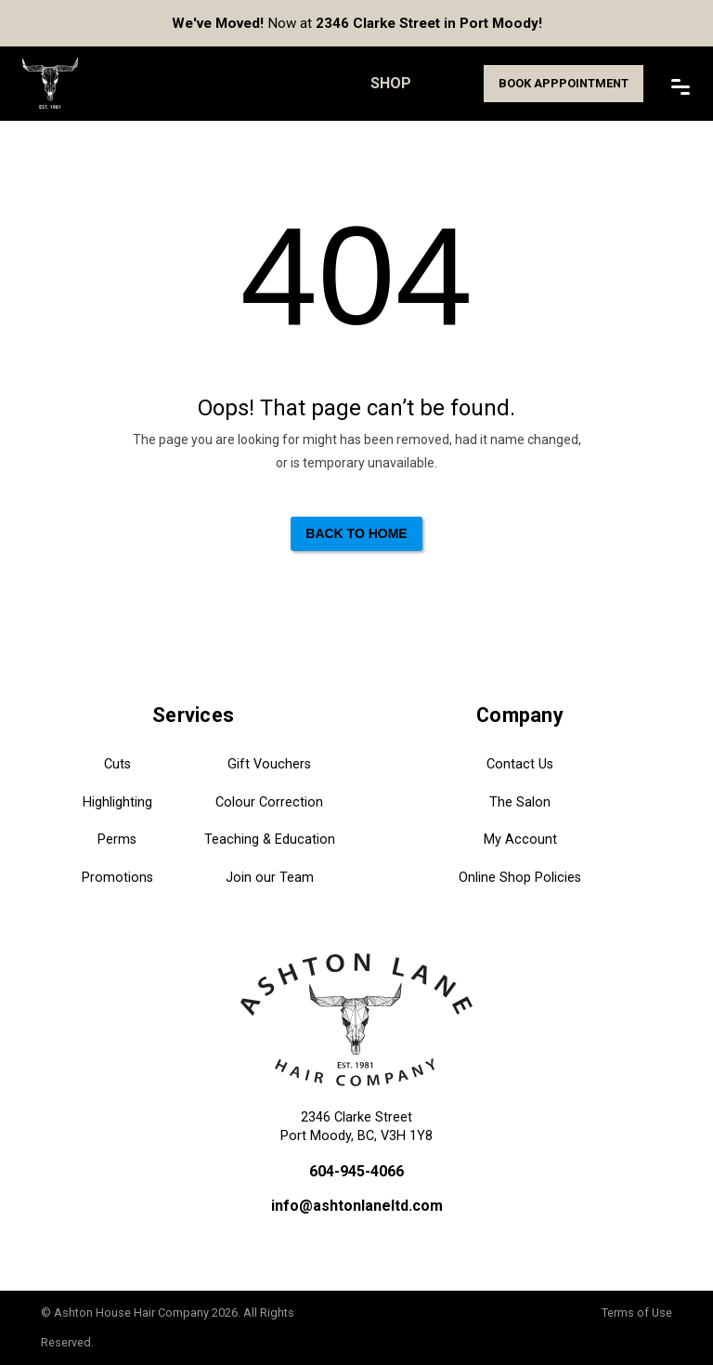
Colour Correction (269, 802)
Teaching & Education (269, 839)
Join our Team (270, 878)
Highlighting (117, 802)
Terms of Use (637, 1312)
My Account (520, 839)
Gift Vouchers (269, 764)
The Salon (520, 802)
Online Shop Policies (520, 878)
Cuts (117, 764)
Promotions (117, 878)
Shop (390, 83)
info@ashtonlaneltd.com (357, 1205)
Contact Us (519, 764)
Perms (116, 839)
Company (520, 715)
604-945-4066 (356, 1171)
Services (193, 715)
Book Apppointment (564, 83)
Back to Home (356, 533)
